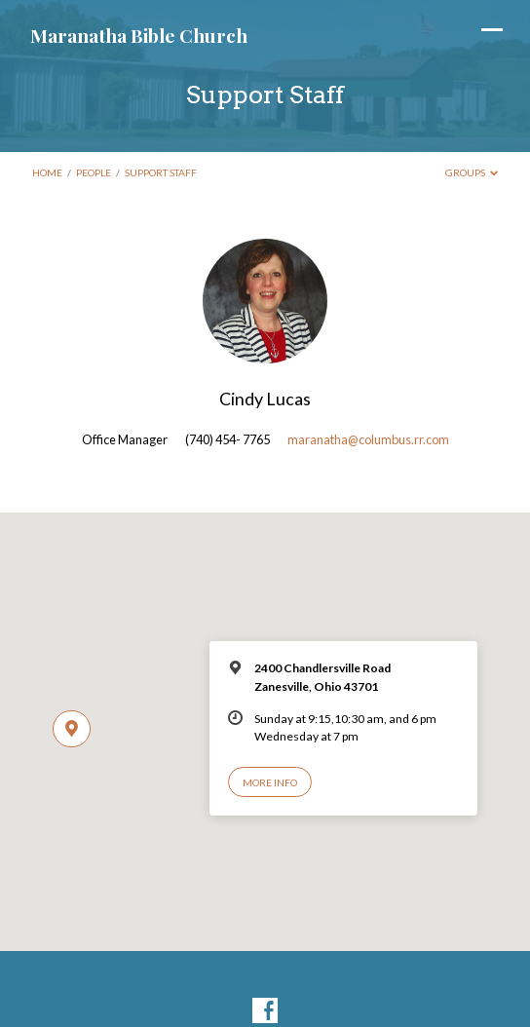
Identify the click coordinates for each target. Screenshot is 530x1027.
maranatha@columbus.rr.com (368, 439)
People (93, 172)
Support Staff (161, 172)
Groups (472, 172)
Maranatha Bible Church (138, 35)
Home (47, 172)
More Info (270, 782)
